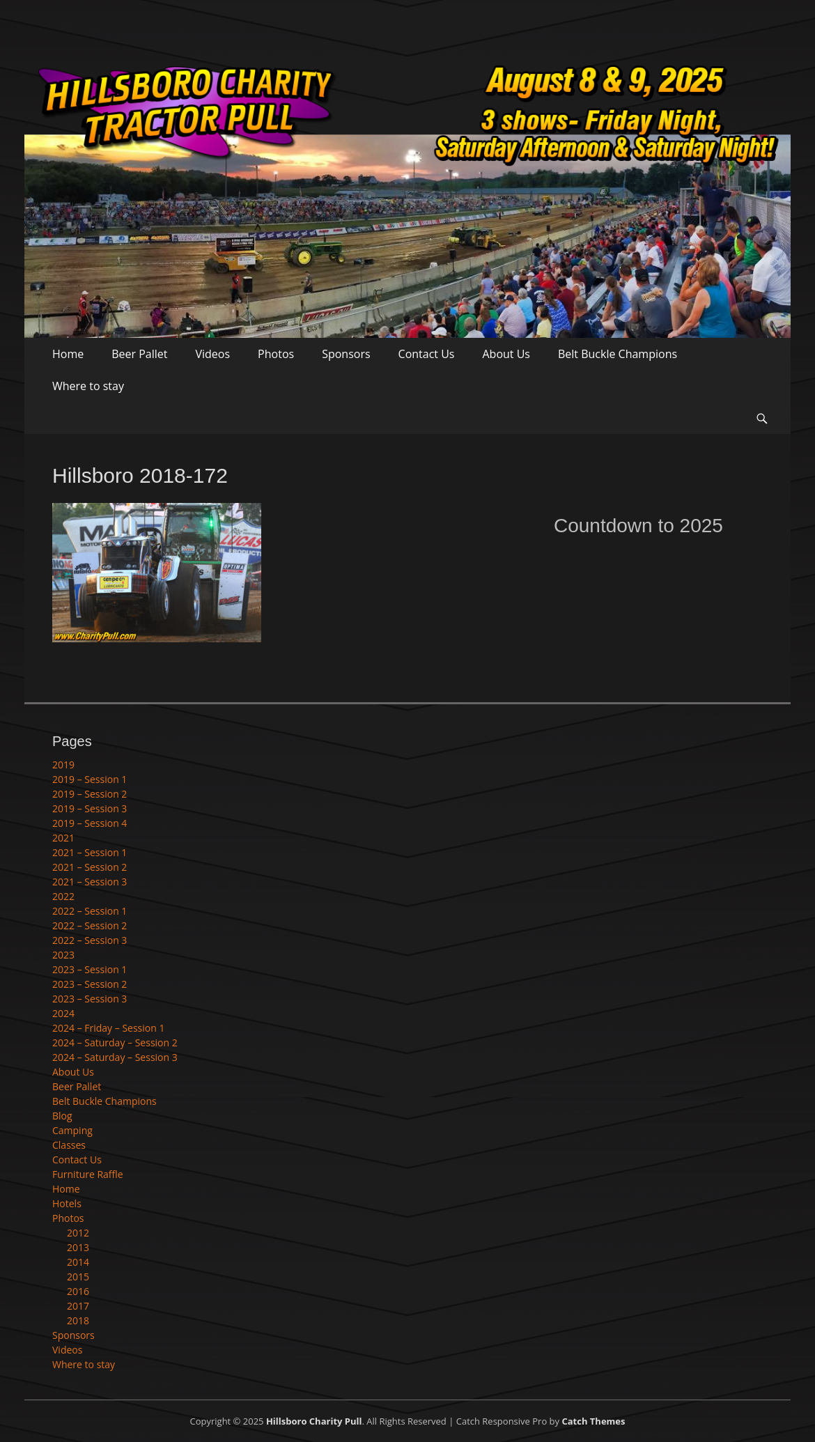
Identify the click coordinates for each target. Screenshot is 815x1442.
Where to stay (88, 386)
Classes (69, 1145)
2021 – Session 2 (89, 867)
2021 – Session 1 (89, 852)
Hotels (67, 1203)
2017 (78, 1305)
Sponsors (346, 354)
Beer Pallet (139, 354)
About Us (506, 354)
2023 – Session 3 (89, 998)
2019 (63, 764)
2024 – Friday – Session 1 (108, 1027)
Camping (72, 1130)
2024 (63, 1013)
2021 (63, 837)
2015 (78, 1276)
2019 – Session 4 (89, 823)
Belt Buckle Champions (617, 354)
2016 (78, 1291)
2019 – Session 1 (89, 779)
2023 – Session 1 (89, 969)
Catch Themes (593, 1421)
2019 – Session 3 (89, 808)
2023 (63, 954)
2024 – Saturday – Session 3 (115, 1057)
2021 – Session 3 (89, 881)
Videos (213, 354)
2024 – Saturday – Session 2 (115, 1042)
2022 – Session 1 (89, 910)
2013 (78, 1247)
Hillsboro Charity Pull (314, 1421)
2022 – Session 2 (89, 925)
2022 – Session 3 (89, 940)
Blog (62, 1115)
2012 (78, 1232)
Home (68, 354)
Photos (276, 354)
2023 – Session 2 (89, 984)
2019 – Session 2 (89, 793)
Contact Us (426, 354)
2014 (78, 1262)
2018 (78, 1320)
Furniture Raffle (87, 1174)
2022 (63, 896)
